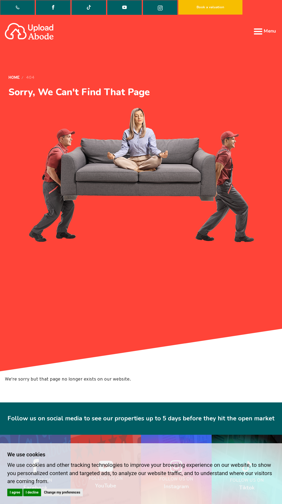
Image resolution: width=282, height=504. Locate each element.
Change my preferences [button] (62, 492)
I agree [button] (15, 492)
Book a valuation (210, 7)
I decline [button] (32, 492)
